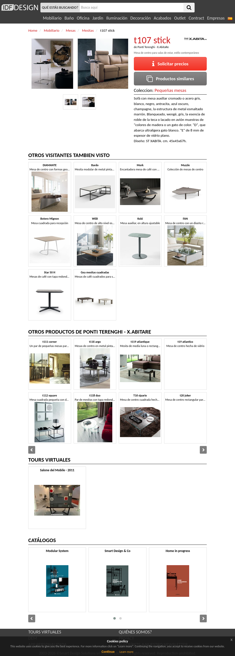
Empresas (216, 18)
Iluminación (116, 18)
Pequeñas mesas (170, 90)
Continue (108, 652)
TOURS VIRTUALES (44, 632)
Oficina (83, 18)
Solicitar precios (170, 64)
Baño (69, 18)
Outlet (180, 18)
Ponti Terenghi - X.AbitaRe (153, 47)
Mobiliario (52, 18)
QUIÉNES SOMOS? (135, 632)
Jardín (97, 18)
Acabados (162, 18)
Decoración (140, 18)
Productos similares (170, 78)
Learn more (126, 652)
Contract (196, 18)
